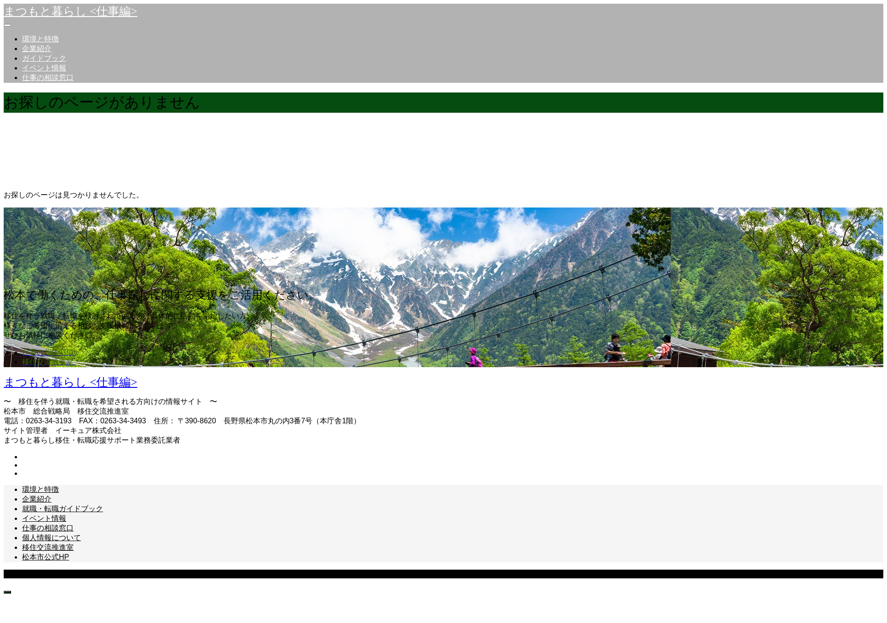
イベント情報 (44, 68)
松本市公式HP (45, 557)
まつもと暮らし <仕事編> (70, 11)
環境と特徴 (40, 39)
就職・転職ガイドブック (62, 509)
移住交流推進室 (48, 547)
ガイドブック (44, 58)
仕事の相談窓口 (48, 77)
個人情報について (51, 538)
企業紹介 (37, 48)
